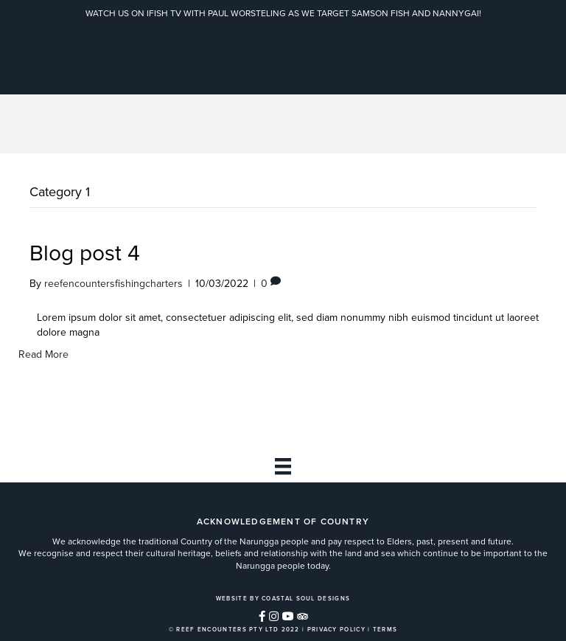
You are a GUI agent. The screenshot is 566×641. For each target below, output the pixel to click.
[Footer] (283, 466)
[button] (262, 616)
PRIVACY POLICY (336, 629)
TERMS (385, 629)
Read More (43, 354)
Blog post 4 (84, 253)
